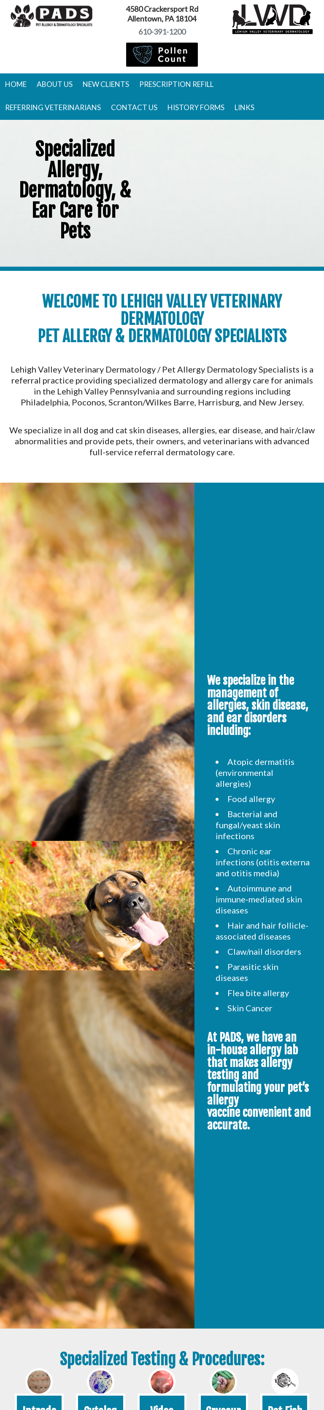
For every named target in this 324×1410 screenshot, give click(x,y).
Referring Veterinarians (53, 107)
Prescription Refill (176, 84)
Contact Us (134, 107)
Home (16, 84)
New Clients (106, 84)
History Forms (195, 107)
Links (244, 107)
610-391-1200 (162, 31)
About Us (55, 84)
